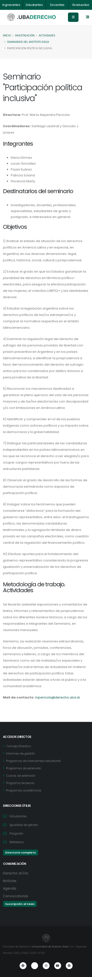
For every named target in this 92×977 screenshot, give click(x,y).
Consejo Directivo (18, 746)
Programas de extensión (23, 768)
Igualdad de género (24, 825)
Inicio (7, 35)
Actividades (47, 35)
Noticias (9, 880)
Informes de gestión (20, 754)
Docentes (57, 4)
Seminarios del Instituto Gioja (28, 42)
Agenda (9, 888)
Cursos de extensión (21, 776)
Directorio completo (20, 852)
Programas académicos (23, 790)
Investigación (25, 35)
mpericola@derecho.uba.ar (57, 697)
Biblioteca (17, 842)
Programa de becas (20, 783)
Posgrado (16, 834)
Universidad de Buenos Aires (50, 946)
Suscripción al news (20, 904)
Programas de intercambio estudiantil (33, 761)
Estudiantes (34, 4)
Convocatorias (15, 896)
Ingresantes (11, 4)
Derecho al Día (15, 873)
